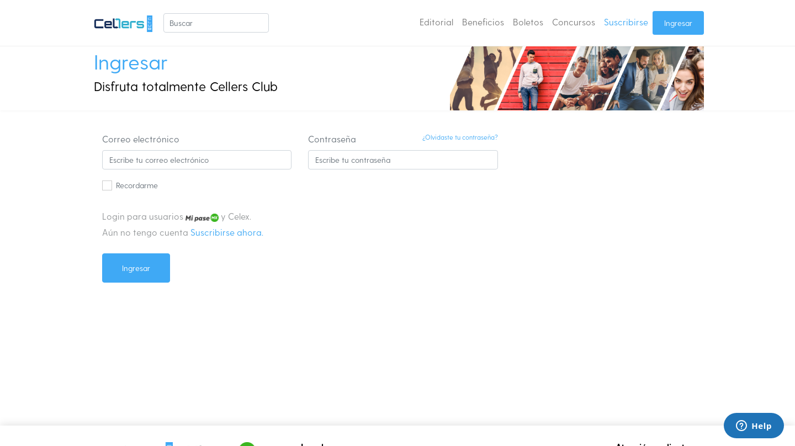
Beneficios (483, 22)
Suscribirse (626, 22)
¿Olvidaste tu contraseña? (460, 137)
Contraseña (332, 139)
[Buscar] (216, 23)
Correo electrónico (140, 139)
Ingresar (678, 23)
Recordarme (137, 184)
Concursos (573, 22)
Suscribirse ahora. (226, 232)
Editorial (436, 22)
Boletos (528, 22)
